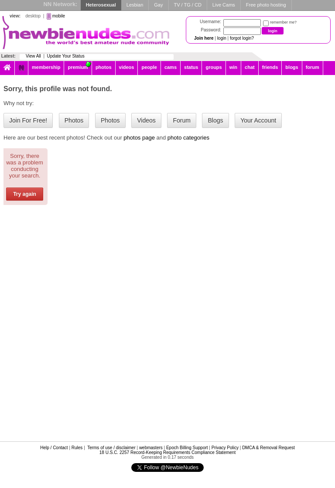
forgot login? (242, 38)
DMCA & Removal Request (268, 447)
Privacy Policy (225, 447)
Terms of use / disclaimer (111, 447)
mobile (58, 16)
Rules (77, 447)
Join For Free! (28, 120)
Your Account (258, 120)
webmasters (151, 447)
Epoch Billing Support (187, 447)
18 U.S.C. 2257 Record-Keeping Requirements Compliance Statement (167, 452)
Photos (74, 120)
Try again (24, 194)
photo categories (188, 137)
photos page (139, 137)
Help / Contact (54, 447)
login (221, 38)
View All (33, 56)
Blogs (215, 120)
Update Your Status (66, 56)
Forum (181, 120)
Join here (203, 38)
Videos (146, 120)
